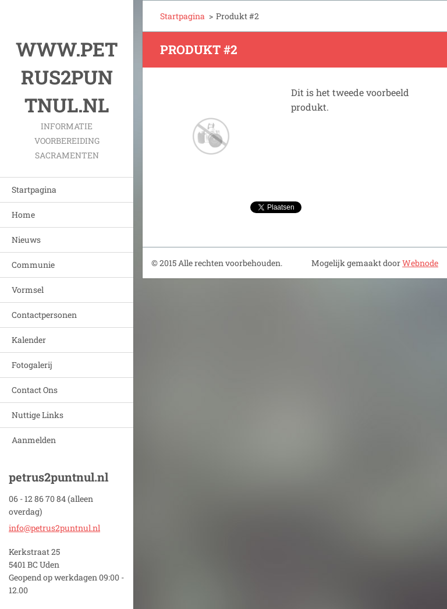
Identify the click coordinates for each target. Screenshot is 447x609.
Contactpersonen (44, 314)
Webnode (420, 262)
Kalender (29, 339)
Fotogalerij (32, 364)
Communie (33, 264)
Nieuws (26, 239)
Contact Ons (35, 389)
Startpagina (34, 189)
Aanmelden (34, 439)
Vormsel (28, 289)
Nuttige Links (37, 414)
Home (23, 214)
